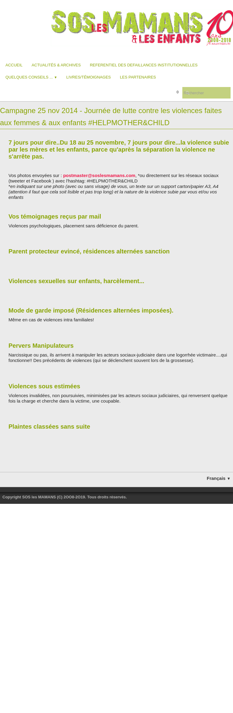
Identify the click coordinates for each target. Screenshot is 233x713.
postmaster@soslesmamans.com (99, 175)
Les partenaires (138, 77)
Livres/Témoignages (88, 77)
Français (219, 478)
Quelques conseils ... (31, 77)
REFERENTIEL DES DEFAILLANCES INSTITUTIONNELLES (144, 65)
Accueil (13, 65)
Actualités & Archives (56, 65)
